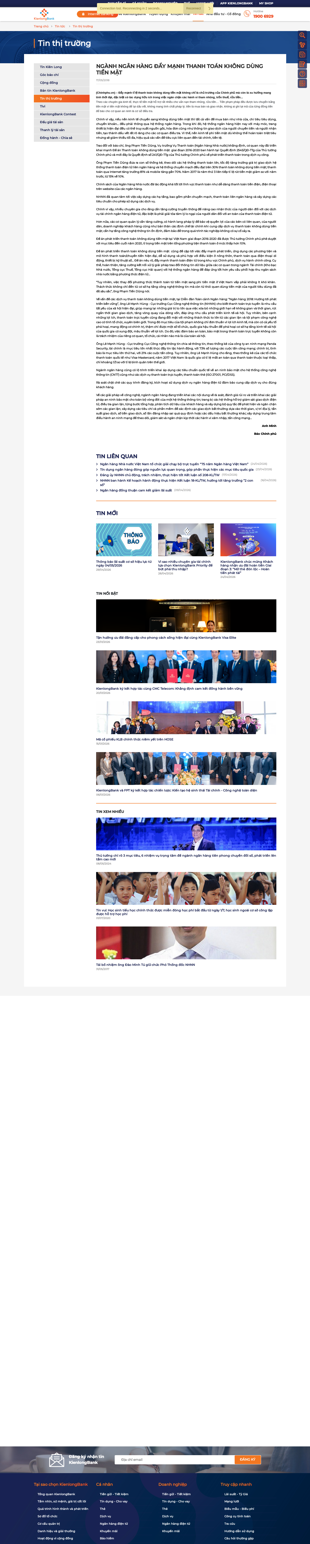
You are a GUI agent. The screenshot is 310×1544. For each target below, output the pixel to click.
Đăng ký (247, 1459)
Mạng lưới (231, 1501)
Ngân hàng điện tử (114, 1523)
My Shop (266, 3)
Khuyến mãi (180, 14)
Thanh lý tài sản (52, 130)
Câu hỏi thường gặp (239, 1538)
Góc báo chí (49, 75)
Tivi (42, 106)
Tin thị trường (51, 98)
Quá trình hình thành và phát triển (63, 1509)
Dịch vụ (105, 1516)
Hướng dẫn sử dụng (239, 1531)
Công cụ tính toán (237, 1516)
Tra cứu (229, 1523)
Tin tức (198, 14)
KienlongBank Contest (58, 114)
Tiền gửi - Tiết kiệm (114, 1494)
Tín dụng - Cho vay (113, 1501)
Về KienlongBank (132, 14)
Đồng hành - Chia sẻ (56, 138)
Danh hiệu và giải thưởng (56, 1531)
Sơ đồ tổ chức (47, 1516)
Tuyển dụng (158, 14)
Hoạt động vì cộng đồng (55, 1538)
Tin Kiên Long (51, 67)
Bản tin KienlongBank (57, 91)
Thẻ (102, 1509)
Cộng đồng (49, 83)
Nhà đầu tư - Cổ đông (223, 14)
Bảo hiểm (107, 1538)
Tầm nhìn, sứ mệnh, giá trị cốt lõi (62, 1501)
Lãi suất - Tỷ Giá (236, 1494)
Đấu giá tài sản (51, 122)
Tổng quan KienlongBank (56, 1494)
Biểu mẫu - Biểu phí (239, 1509)
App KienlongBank (236, 3)
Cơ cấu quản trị (49, 1523)
